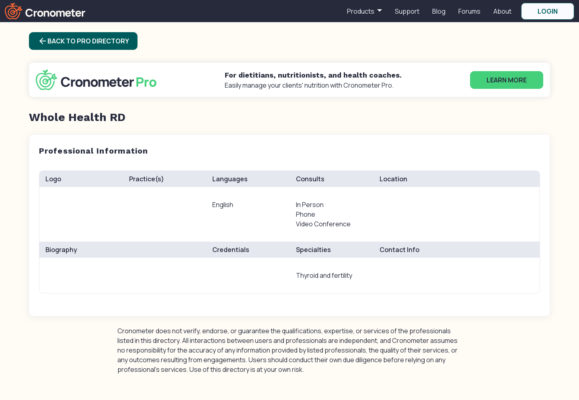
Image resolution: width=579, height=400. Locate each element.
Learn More (507, 80)
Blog (439, 11)
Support (407, 11)
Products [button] (361, 11)
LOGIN (548, 11)
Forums (469, 11)
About (502, 11)
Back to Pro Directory (83, 41)
